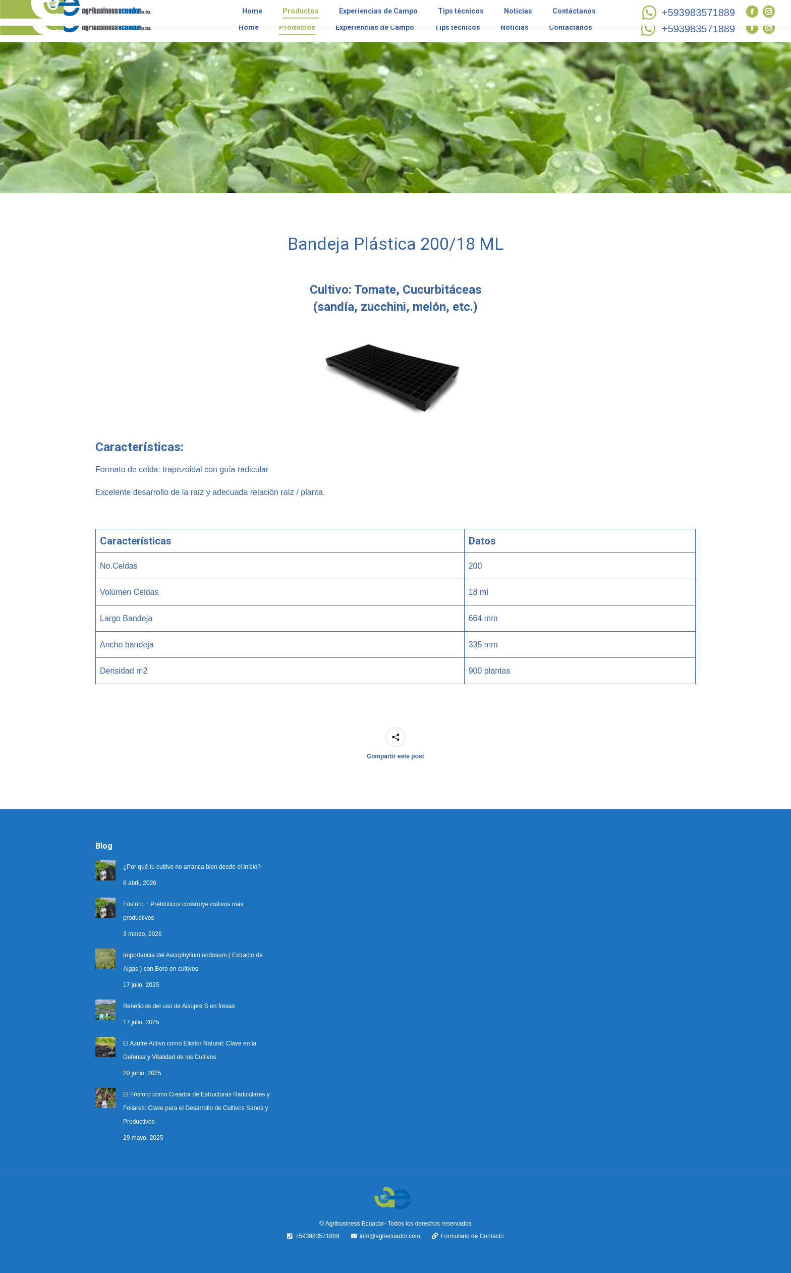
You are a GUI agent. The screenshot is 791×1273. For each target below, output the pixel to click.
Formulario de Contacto (462, 1236)
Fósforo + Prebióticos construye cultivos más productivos (183, 911)
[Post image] (105, 870)
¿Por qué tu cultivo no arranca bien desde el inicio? (192, 866)
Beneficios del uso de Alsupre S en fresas (179, 1006)
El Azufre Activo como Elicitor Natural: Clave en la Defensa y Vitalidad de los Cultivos (189, 1050)
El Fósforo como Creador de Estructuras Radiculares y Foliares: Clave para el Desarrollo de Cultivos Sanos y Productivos (196, 1108)
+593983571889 (686, 29)
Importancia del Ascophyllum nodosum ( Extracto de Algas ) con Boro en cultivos (193, 962)
